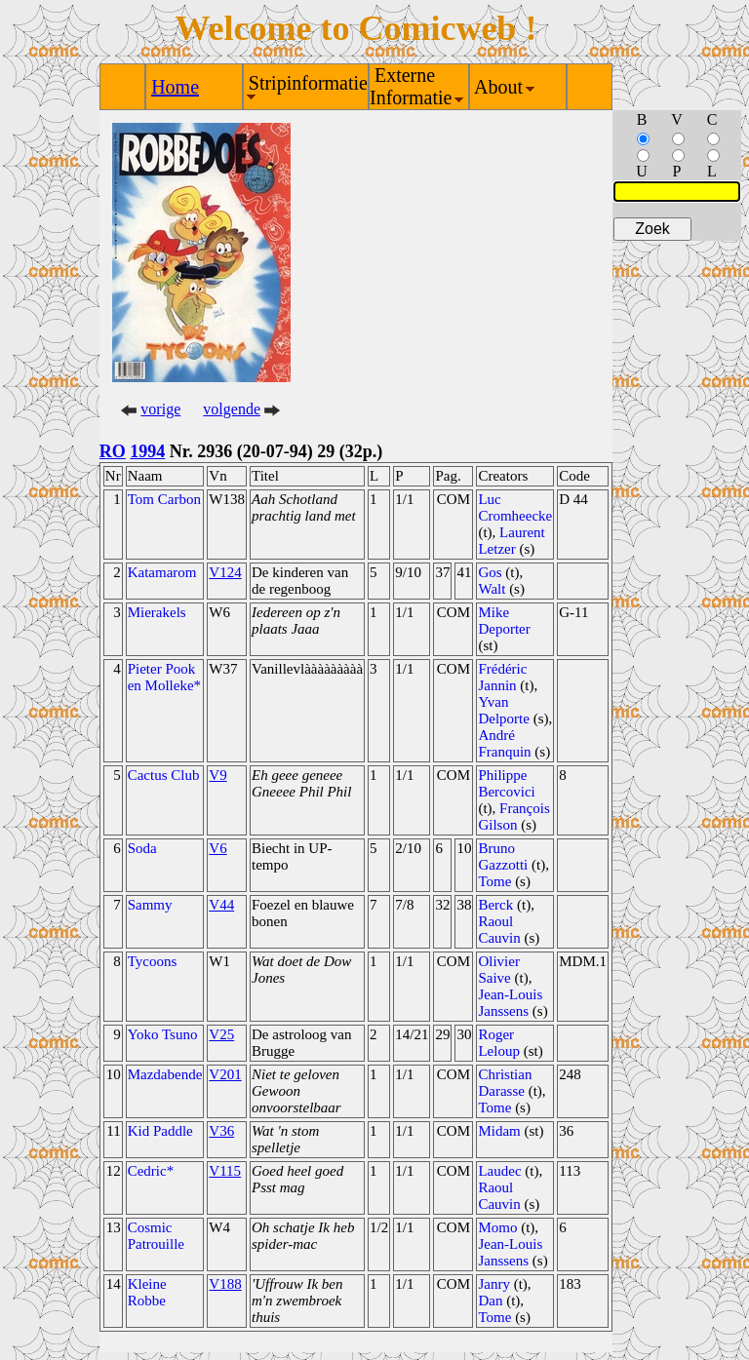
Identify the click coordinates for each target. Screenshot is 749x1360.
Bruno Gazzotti (503, 856)
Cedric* (151, 1171)
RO (112, 451)
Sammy (150, 905)
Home (175, 86)
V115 (225, 1171)
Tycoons (152, 961)
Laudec (499, 1171)
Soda (142, 848)
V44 (221, 905)
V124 (225, 572)
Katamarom (162, 572)
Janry (494, 1284)
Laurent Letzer (511, 541)
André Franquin (504, 743)
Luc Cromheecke (515, 507)
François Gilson (513, 816)
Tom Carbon (164, 499)
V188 (225, 1284)
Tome (494, 881)
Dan (490, 1300)
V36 (221, 1131)
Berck (495, 905)
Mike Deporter (504, 620)
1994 (147, 451)
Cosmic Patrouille (156, 1236)
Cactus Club (164, 775)
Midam (499, 1131)
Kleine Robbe (147, 1292)
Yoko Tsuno (163, 1034)
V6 (217, 848)
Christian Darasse (505, 1083)
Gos (489, 572)
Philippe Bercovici (506, 783)
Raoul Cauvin (499, 929)
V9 (217, 775)
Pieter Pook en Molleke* (164, 677)
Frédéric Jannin (502, 677)
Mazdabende (165, 1074)
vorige (160, 409)
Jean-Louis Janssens (510, 1003)
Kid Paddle (160, 1131)
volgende (231, 409)
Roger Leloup (499, 1043)
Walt (491, 589)
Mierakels (157, 612)
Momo (497, 1227)
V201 (225, 1074)
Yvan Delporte (503, 710)
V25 (221, 1034)
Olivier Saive (499, 969)
